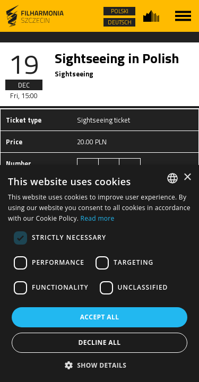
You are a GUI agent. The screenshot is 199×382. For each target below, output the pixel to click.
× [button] (187, 177)
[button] (100, 365)
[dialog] (99, 273)
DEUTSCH (120, 22)
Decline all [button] (100, 342)
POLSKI (119, 11)
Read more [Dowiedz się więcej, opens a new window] (98, 218)
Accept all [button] (99, 317)
